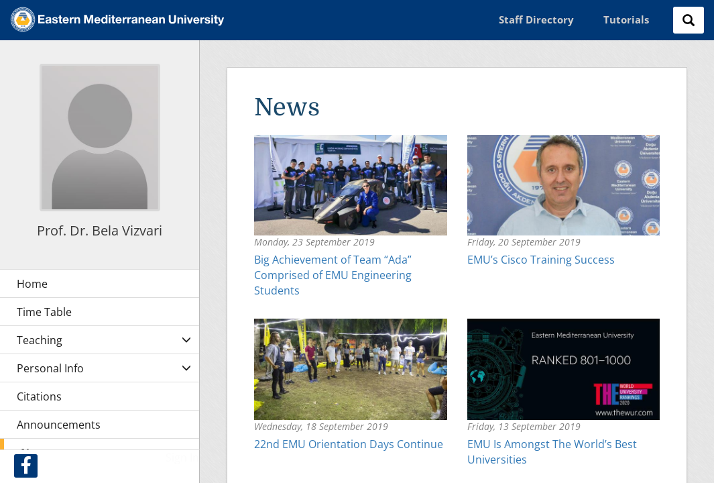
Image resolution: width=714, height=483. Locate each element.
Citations (39, 396)
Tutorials (626, 19)
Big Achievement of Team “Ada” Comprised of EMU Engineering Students (333, 275)
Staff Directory (536, 19)
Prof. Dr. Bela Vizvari (99, 230)
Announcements (59, 424)
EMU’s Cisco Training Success (541, 259)
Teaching (39, 340)
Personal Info (50, 368)
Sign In (182, 457)
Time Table (44, 312)
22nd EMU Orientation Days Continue (348, 444)
